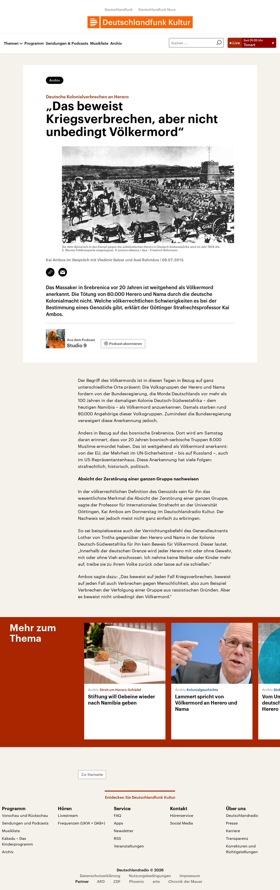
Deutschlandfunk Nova (157, 9)
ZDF (117, 881)
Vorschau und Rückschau (25, 815)
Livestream (68, 815)
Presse (232, 823)
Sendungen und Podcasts (25, 823)
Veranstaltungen (129, 846)
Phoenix (136, 881)
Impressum (190, 875)
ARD (101, 881)
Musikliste (99, 43)
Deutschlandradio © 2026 (140, 870)
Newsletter (123, 830)
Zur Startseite (92, 774)
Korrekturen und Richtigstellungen (242, 849)
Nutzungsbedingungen (150, 875)
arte (156, 881)
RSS (117, 838)
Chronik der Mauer (185, 881)
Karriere (233, 830)
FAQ (117, 815)
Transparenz (237, 838)
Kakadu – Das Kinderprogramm (17, 841)
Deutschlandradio (242, 815)
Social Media (181, 823)
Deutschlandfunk (119, 9)
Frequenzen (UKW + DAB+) (81, 823)
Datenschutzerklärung (100, 875)
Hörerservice (181, 815)
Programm (34, 43)
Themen (11, 43)
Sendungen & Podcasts (67, 43)
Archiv (116, 43)
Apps (118, 823)
